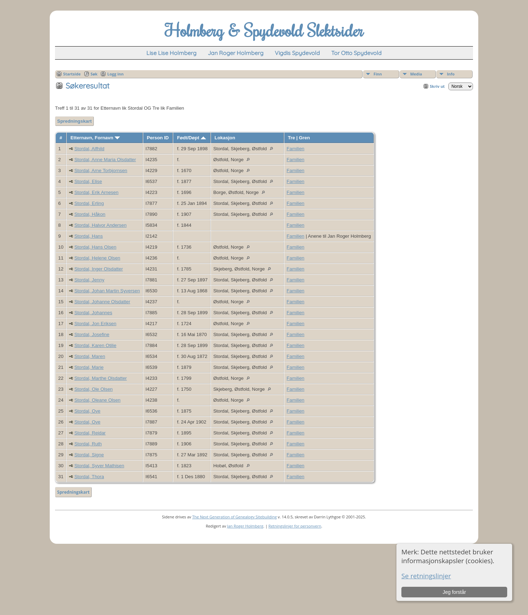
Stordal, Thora (89, 476)
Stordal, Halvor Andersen (100, 225)
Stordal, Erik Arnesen (96, 192)
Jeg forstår (454, 592)
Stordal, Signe (89, 454)
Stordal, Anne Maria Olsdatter (105, 159)
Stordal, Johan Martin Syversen (107, 290)
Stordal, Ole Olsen (93, 389)
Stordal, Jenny (89, 279)
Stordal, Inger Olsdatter (98, 269)
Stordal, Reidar (90, 433)
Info (451, 74)
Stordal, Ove (87, 411)
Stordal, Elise (88, 181)
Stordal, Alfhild (89, 148)
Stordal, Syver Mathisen (99, 465)
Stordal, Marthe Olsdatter (100, 378)
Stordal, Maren (89, 356)
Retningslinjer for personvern (294, 526)
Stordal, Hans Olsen (95, 247)
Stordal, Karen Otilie (95, 345)
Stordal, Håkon (89, 214)
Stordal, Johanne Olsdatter (102, 301)
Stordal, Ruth (88, 443)
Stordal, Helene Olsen (97, 258)
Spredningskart (74, 121)
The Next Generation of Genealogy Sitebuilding (234, 516)
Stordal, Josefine (91, 334)
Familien (295, 148)
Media (416, 74)
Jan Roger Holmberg (245, 526)
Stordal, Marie (89, 367)
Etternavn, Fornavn (95, 137)
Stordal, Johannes (93, 312)
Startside (72, 74)
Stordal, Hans (88, 236)
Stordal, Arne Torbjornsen (100, 170)
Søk (94, 74)
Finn (378, 74)
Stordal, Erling (89, 203)
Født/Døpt (191, 137)
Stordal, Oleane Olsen (97, 400)
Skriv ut (437, 86)
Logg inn (115, 74)
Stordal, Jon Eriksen (95, 323)
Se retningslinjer (426, 575)
